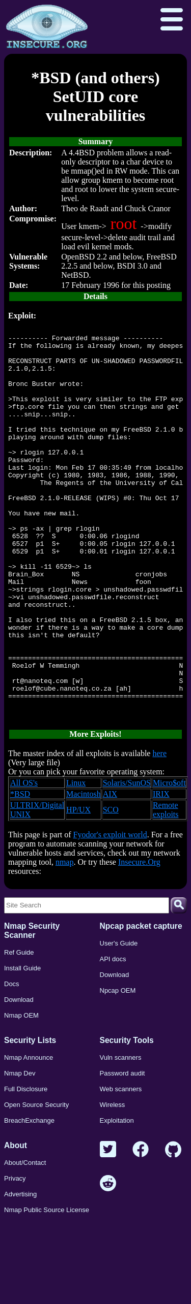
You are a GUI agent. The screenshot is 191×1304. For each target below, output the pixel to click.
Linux (76, 860)
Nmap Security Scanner (32, 1008)
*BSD (20, 871)
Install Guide (22, 1046)
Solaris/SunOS (127, 860)
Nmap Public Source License (46, 1287)
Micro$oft (169, 860)
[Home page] (47, 27)
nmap (65, 939)
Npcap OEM (118, 1068)
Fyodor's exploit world (110, 912)
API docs (113, 1036)
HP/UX (78, 887)
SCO (111, 887)
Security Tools (127, 1118)
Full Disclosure (25, 1166)
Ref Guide (19, 1030)
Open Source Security (36, 1182)
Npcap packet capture (141, 1003)
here (159, 831)
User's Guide (119, 1021)
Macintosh (83, 871)
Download (19, 1077)
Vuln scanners (121, 1135)
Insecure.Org (139, 939)
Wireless (112, 1182)
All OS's (24, 860)
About (15, 1223)
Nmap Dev (19, 1151)
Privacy (15, 1256)
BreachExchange (29, 1198)
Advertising (20, 1272)
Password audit (122, 1151)
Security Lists (30, 1118)
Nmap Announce (28, 1135)
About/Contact (25, 1240)
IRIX (161, 871)
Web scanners (121, 1166)
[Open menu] (171, 20)
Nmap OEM (21, 1093)
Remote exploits (166, 887)
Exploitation (117, 1198)
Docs (11, 1061)
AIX (110, 871)
